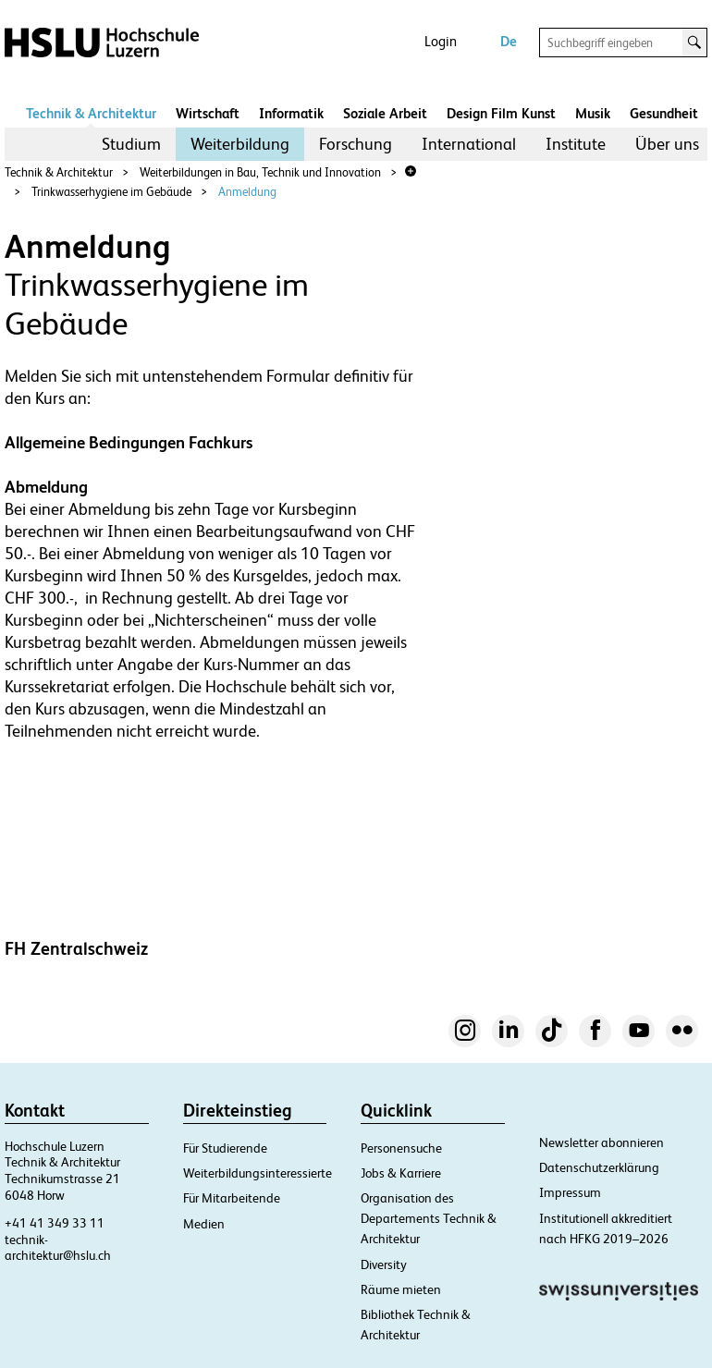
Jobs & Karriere (401, 1173)
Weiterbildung (239, 143)
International (469, 143)
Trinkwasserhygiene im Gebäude (111, 192)
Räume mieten (401, 1289)
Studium (131, 143)
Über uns (667, 143)
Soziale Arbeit (385, 113)
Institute (576, 143)
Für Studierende (225, 1148)
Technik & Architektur (91, 113)
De (508, 41)
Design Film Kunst (501, 113)
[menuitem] (131, 144)
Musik (592, 113)
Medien (204, 1223)
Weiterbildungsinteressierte (257, 1173)
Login (440, 41)
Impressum (570, 1192)
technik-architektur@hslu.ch (58, 1248)
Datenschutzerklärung (599, 1167)
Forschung (355, 143)
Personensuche (401, 1148)
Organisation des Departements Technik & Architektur (429, 1218)
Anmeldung (247, 192)
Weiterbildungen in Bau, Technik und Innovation (260, 172)
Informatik (291, 113)
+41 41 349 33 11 (54, 1222)
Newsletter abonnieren (601, 1142)
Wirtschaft (207, 113)
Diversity (384, 1264)
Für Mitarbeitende (231, 1198)
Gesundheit (664, 113)
